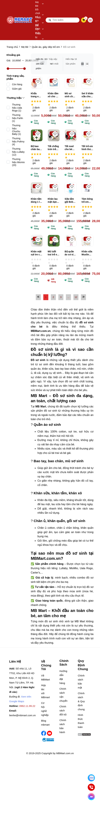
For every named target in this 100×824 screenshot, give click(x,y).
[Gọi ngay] (91, 787)
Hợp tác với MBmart (44, 691)
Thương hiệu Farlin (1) (17, 118)
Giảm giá (16, 88)
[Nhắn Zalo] (91, 778)
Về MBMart (44, 677)
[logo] (20, 20)
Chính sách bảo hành (62, 726)
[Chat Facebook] (91, 796)
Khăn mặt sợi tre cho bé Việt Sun (37, 253)
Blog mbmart (44, 722)
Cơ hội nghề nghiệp (44, 709)
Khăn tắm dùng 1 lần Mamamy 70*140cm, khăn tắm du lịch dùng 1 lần (36, 200)
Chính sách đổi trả (62, 710)
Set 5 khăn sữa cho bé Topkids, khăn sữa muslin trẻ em (87, 95)
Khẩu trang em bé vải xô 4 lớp (36, 95)
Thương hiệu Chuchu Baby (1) (16, 129)
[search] (62, 20)
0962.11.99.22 (27, 706)
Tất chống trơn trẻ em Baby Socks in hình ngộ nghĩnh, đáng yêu (53, 148)
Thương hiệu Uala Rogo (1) (17, 107)
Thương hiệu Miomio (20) (18, 162)
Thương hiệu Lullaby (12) (18, 151)
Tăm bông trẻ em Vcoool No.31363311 (87, 200)
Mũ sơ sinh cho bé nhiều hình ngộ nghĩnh (70, 95)
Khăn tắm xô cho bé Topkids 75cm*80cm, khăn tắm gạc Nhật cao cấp (54, 95)
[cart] (83, 20)
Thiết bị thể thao (39, 23)
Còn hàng (17, 84)
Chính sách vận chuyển (63, 694)
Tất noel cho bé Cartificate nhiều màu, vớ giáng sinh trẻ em (70, 148)
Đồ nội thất (39, 29)
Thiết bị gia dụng (39, 39)
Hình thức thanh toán (81, 721)
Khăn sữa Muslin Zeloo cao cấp (87, 253)
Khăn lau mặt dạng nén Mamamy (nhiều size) (53, 200)
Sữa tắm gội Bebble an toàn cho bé (71, 200)
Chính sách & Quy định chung (81, 701)
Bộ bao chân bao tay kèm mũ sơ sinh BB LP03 (36, 148)
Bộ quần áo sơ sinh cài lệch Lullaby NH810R (70, 253)
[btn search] (50, 20)
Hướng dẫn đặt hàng (63, 677)
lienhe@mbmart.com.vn (22, 715)
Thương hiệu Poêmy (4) (18, 141)
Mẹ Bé (39, 4)
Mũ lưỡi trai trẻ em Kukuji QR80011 (53, 253)
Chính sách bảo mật (81, 681)
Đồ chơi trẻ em (39, 15)
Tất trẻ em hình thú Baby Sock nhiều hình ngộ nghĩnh (87, 148)
